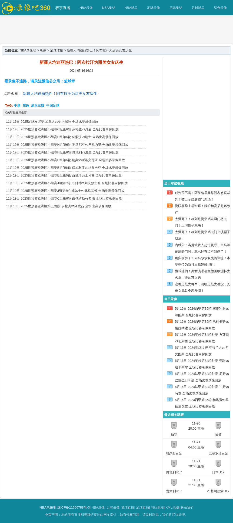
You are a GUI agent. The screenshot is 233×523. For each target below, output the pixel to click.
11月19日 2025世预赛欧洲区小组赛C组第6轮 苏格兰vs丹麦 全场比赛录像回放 (62, 129)
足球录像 (153, 8)
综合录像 (220, 8)
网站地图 (157, 507)
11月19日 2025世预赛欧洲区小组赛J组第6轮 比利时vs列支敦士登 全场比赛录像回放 (67, 183)
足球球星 (198, 8)
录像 (43, 50)
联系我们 (186, 507)
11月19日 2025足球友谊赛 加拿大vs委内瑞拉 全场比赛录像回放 (52, 121)
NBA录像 (86, 8)
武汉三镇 (37, 105)
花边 (26, 105)
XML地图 (172, 507)
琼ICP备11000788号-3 (73, 507)
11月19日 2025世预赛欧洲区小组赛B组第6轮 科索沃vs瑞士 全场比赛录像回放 (62, 137)
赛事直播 (62, 8)
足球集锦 (175, 8)
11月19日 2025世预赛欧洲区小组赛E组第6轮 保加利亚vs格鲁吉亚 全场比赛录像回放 (67, 168)
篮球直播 (127, 507)
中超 (17, 105)
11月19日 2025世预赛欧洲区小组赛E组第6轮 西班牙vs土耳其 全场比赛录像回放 (64, 175)
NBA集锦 (108, 8)
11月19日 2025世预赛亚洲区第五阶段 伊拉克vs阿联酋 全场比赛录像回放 (58, 206)
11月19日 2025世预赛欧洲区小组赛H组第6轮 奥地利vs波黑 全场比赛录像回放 (62, 152)
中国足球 (52, 105)
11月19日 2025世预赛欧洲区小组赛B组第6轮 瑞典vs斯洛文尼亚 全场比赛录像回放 (65, 160)
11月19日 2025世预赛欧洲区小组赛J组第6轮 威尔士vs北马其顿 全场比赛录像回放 (65, 191)
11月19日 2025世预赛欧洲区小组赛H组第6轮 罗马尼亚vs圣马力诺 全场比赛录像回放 (67, 144)
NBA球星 (131, 8)
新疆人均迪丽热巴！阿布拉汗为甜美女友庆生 (60, 93)
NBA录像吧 (28, 50)
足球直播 (142, 507)
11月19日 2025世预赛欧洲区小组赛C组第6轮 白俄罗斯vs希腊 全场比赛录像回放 (64, 198)
